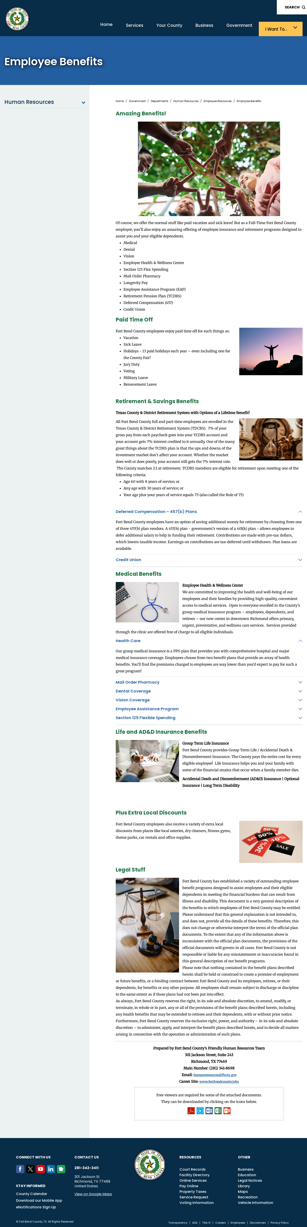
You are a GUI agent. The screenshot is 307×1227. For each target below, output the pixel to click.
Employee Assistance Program (147, 707)
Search (292, 7)
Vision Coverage (133, 698)
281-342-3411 (86, 1166)
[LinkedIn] (52, 1170)
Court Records (192, 1167)
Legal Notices (250, 1179)
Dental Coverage (133, 689)
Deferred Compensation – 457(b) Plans (156, 510)
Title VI (206, 1221)
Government (236, 28)
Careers (220, 1221)
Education (247, 1173)
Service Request (193, 1195)
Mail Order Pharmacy (137, 680)
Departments (159, 99)
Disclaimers (258, 1221)
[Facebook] (21, 1170)
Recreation (248, 1195)
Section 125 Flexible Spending (145, 716)
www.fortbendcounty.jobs (219, 1080)
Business (196, 28)
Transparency (177, 1221)
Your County (156, 28)
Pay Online (188, 1184)
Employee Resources (218, 99)
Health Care (128, 639)
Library (244, 1184)
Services (117, 28)
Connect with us (33, 1155)
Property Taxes (192, 1190)
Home (84, 27)
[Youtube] (41, 1170)
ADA (194, 1221)
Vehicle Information (255, 1201)
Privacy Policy (280, 1221)
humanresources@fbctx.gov (215, 1073)
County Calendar (31, 1192)
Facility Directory (194, 1173)
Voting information (196, 1201)
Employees (238, 1221)
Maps (243, 1190)
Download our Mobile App (39, 1198)
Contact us (86, 1155)
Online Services (193, 1179)
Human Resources (45, 100)
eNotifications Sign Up (36, 1205)
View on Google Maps (93, 1192)
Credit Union (128, 558)
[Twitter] (31, 1170)
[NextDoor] (62, 1170)
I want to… (278, 28)
